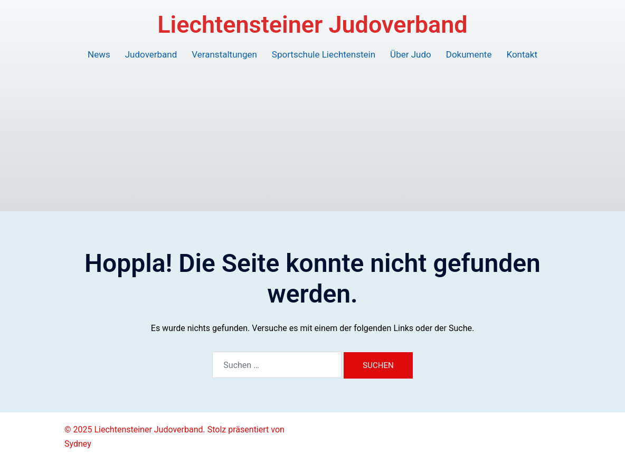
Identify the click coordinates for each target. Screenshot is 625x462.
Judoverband (151, 54)
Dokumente (469, 54)
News (99, 54)
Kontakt (521, 54)
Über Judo (410, 54)
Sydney (77, 444)
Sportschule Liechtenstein (323, 54)
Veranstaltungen (224, 54)
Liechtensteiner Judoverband (312, 25)
